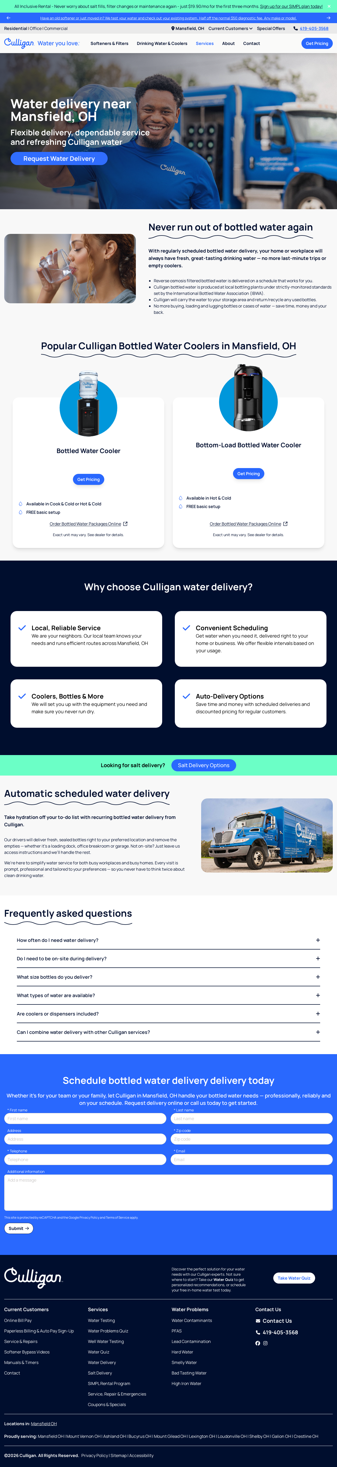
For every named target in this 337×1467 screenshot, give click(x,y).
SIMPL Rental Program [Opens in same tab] (109, 1383)
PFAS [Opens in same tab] (177, 1331)
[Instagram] (265, 1343)
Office (36, 28)
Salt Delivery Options (204, 765)
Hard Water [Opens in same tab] (182, 1352)
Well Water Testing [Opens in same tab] (106, 1341)
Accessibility (141, 1455)
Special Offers (271, 28)
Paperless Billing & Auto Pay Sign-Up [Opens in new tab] (39, 1331)
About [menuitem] (228, 43)
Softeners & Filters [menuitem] (109, 43)
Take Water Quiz (294, 1278)
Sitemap (119, 1455)
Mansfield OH (44, 1424)
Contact (251, 43)
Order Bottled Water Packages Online (88, 524)
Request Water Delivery (59, 158)
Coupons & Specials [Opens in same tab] (107, 1404)
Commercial (56, 28)
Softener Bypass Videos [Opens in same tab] (26, 1352)
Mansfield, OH (187, 28)
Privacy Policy (89, 1217)
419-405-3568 (311, 28)
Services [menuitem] (205, 43)
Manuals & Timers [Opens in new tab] (21, 1362)
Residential (15, 28)
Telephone (17, 1150)
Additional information (25, 1171)
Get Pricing (317, 43)
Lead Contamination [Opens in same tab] (191, 1341)
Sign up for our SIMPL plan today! (291, 6)
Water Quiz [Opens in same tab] (98, 1352)
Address (14, 1130)
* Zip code (182, 1130)
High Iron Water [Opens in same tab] (186, 1383)
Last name (184, 1109)
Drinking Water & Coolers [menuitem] (162, 43)
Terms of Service (117, 1217)
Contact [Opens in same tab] (12, 1373)
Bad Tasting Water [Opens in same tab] (189, 1373)
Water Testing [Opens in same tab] (101, 1320)
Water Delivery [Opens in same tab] (102, 1362)
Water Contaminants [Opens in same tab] (192, 1320)
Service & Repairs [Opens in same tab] (20, 1341)
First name (17, 1109)
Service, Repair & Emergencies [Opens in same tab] (117, 1394)
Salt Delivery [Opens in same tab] (100, 1373)
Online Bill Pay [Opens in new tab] (18, 1320)
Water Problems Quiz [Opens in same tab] (108, 1331)
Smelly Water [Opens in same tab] (184, 1362)
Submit (19, 1228)
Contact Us (277, 1320)
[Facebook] (257, 1343)
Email (179, 1150)
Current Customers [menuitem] (231, 28)
